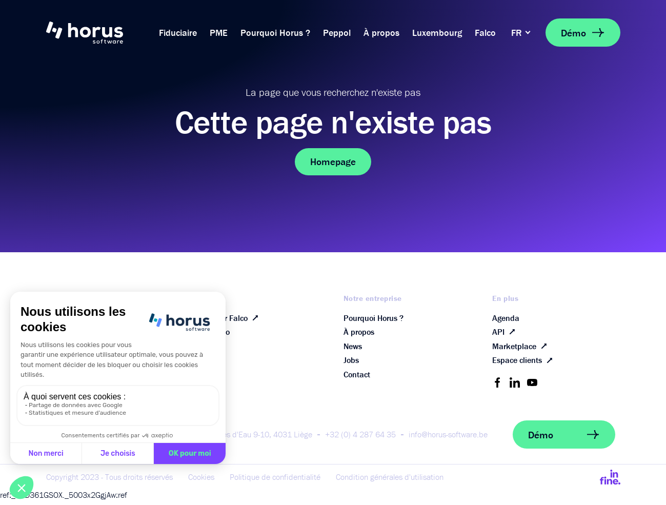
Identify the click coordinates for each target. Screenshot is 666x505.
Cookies (201, 482)
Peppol (337, 32)
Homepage (333, 161)
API (505, 334)
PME (219, 32)
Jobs (351, 364)
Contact (357, 380)
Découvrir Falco (229, 318)
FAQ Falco (212, 334)
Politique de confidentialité (275, 482)
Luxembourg (437, 32)
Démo (583, 32)
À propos (381, 32)
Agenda (505, 318)
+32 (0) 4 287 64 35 (360, 440)
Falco (485, 32)
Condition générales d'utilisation (389, 482)
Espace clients (524, 365)
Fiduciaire (178, 32)
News (353, 349)
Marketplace (521, 349)
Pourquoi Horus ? (275, 32)
